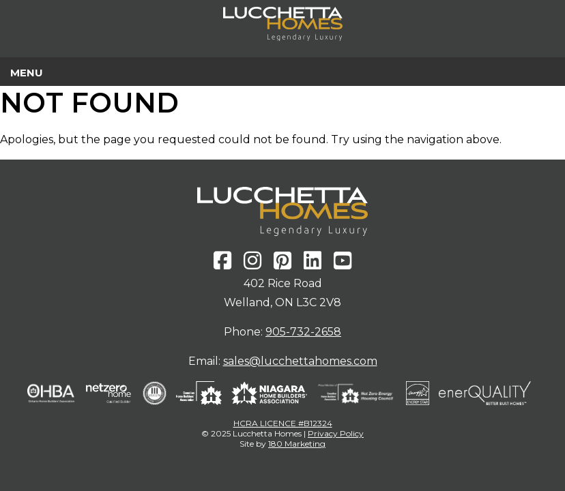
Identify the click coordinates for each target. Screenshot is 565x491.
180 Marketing (296, 443)
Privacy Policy (336, 433)
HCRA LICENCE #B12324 (282, 423)
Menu (26, 72)
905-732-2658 (303, 331)
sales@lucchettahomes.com (300, 361)
